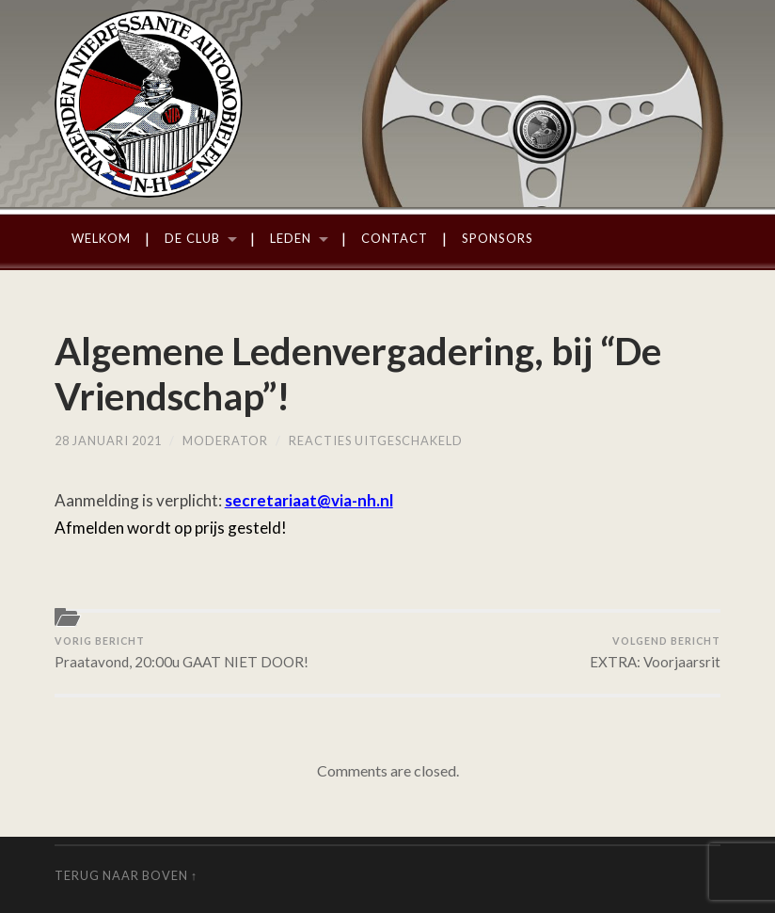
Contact (394, 238)
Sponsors (497, 238)
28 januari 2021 (108, 440)
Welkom (101, 238)
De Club (192, 238)
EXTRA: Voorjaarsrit (655, 652)
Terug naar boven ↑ (126, 875)
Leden (290, 238)
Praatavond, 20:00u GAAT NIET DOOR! (181, 652)
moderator (225, 440)
